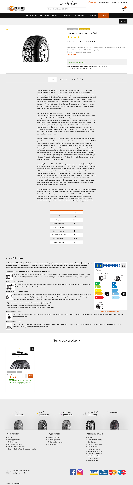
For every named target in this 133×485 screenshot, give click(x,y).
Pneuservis (80, 16)
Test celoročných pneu (55, 433)
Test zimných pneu (54, 431)
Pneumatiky (25, 16)
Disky (53, 16)
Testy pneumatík (103, 2)
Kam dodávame (93, 452)
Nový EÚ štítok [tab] (79, 79)
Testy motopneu (53, 436)
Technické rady (13, 433)
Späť (124, 21)
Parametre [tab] (62, 79)
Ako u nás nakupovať (95, 442)
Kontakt (113, 2)
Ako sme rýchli (93, 438)
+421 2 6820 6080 (68, 4)
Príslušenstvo (67, 15)
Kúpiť (30, 376)
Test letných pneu (53, 429)
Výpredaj (108, 15)
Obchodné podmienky (95, 431)
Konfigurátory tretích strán (16, 438)
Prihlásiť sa (122, 2)
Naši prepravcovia (94, 440)
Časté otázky (92, 433)
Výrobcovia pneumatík (15, 436)
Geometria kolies (93, 449)
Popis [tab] (50, 79)
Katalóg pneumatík (14, 431)
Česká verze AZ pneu (95, 445)
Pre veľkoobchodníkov (95, 436)
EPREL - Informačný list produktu (110, 311)
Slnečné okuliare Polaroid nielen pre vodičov (22, 440)
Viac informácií (72, 54)
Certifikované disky (94, 447)
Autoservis (95, 16)
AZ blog (10, 429)
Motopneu (40, 16)
